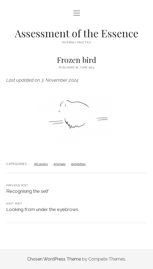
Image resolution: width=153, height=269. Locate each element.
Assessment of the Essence (76, 33)
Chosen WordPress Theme (54, 259)
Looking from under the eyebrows (42, 209)
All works (41, 164)
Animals (59, 164)
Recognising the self (27, 191)
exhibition (78, 164)
